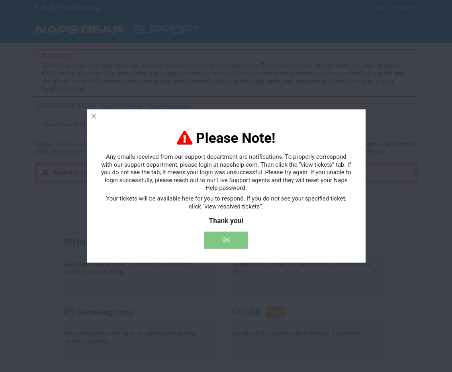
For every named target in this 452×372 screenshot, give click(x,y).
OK (226, 239)
